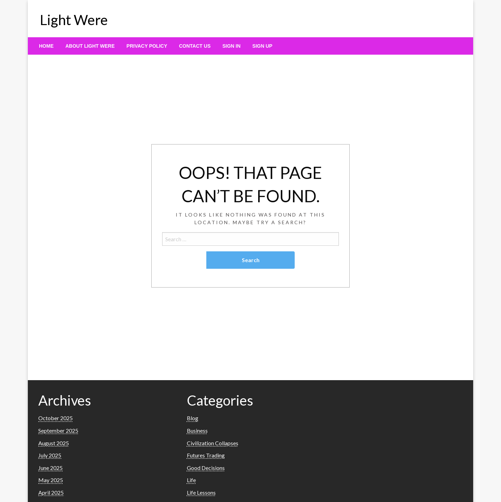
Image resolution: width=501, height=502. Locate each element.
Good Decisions (206, 467)
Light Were (74, 19)
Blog (192, 418)
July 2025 (49, 455)
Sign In (231, 46)
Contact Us (195, 46)
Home (46, 46)
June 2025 (50, 467)
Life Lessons (201, 492)
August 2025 (53, 443)
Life (191, 480)
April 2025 (51, 492)
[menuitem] (46, 46)
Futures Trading (206, 455)
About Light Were (90, 46)
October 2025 (55, 418)
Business (197, 430)
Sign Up (262, 46)
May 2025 (50, 480)
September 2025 (58, 430)
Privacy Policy (147, 46)
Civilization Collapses (212, 443)
